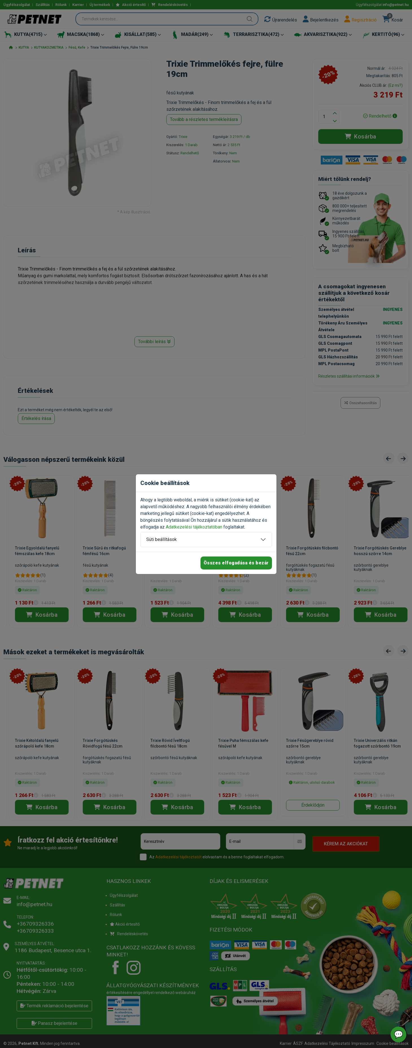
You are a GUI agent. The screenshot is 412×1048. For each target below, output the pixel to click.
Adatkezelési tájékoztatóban (194, 527)
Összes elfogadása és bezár (236, 563)
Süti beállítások (161, 539)
